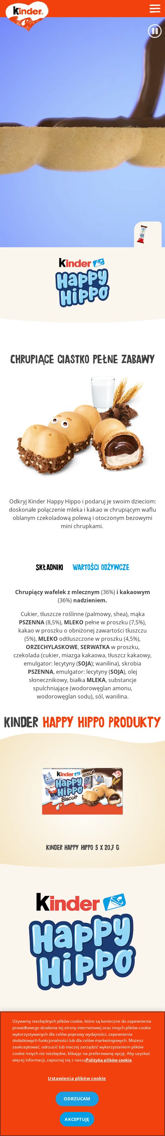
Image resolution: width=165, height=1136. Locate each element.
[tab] (148, 234)
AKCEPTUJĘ (77, 1123)
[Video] (82, 132)
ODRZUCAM (77, 1102)
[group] (82, 281)
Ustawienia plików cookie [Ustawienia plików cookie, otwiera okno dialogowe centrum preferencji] (77, 1082)
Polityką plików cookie (109, 1063)
